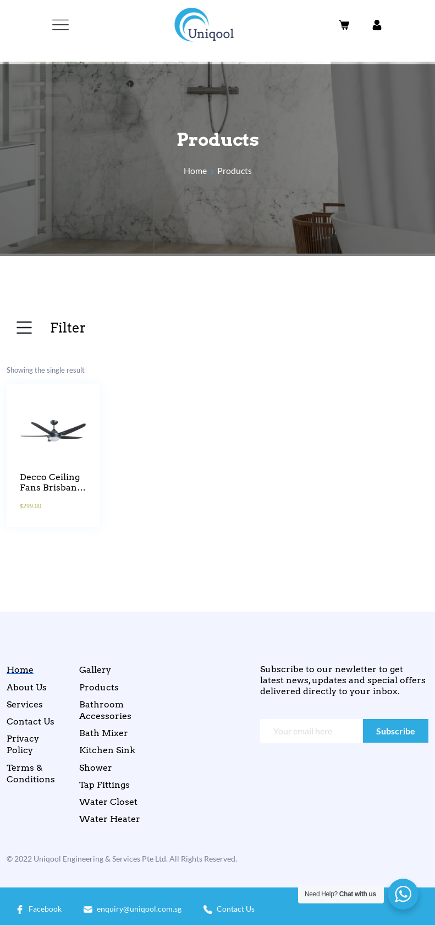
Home (195, 170)
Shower (95, 767)
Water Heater (109, 819)
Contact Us (30, 721)
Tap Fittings (104, 785)
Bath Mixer (103, 733)
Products (234, 170)
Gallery (95, 669)
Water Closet (108, 802)
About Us (27, 687)
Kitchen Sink (107, 750)
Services (25, 704)
